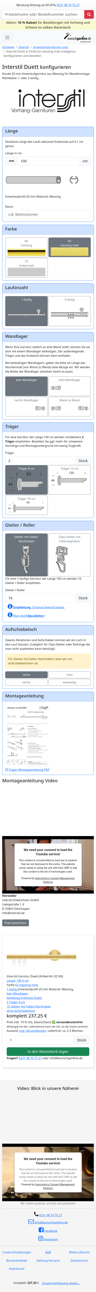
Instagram (48, 1238)
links (70, 675)
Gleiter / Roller (15, 590)
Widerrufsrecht (79, 1252)
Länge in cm (13, 153)
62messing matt (70, 246)
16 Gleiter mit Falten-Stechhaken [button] (29, 1006)
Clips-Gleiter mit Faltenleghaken (70, 548)
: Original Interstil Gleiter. (36, 606)
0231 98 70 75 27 (68, 5)
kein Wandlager (26, 384)
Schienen (8, 47)
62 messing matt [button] (26, 985)
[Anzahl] (40, 1040)
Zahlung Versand (48, 1261)
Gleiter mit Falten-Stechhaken (26, 548)
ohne (26, 675)
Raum (9, 207)
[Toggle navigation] (7, 37)
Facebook (48, 1230)
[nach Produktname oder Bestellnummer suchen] (43, 14)
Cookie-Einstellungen (16, 1252)
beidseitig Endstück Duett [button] (24, 998)
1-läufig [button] (12, 989)
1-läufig (26, 306)
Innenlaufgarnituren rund (50, 47)
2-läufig (70, 306)
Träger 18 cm (26, 503)
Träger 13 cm (70, 473)
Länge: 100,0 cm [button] (18, 981)
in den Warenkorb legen (48, 1051)
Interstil (23, 47)
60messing (26, 246)
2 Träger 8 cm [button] (16, 1002)
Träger (9, 453)
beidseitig (69, 682)
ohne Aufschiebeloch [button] (21, 1011)
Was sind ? (26, 615)
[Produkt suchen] (89, 14)
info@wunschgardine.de (48, 1221)
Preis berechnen (16, 923)
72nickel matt (26, 266)
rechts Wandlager (26, 404)
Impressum (17, 1269)
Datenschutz (79, 1261)
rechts (26, 682)
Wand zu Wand (70, 404)
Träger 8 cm (26, 475)
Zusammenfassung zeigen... (61, 1283)
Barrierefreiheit (16, 1261)
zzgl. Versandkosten (32, 1031)
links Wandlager (70, 384)
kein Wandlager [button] (17, 994)
